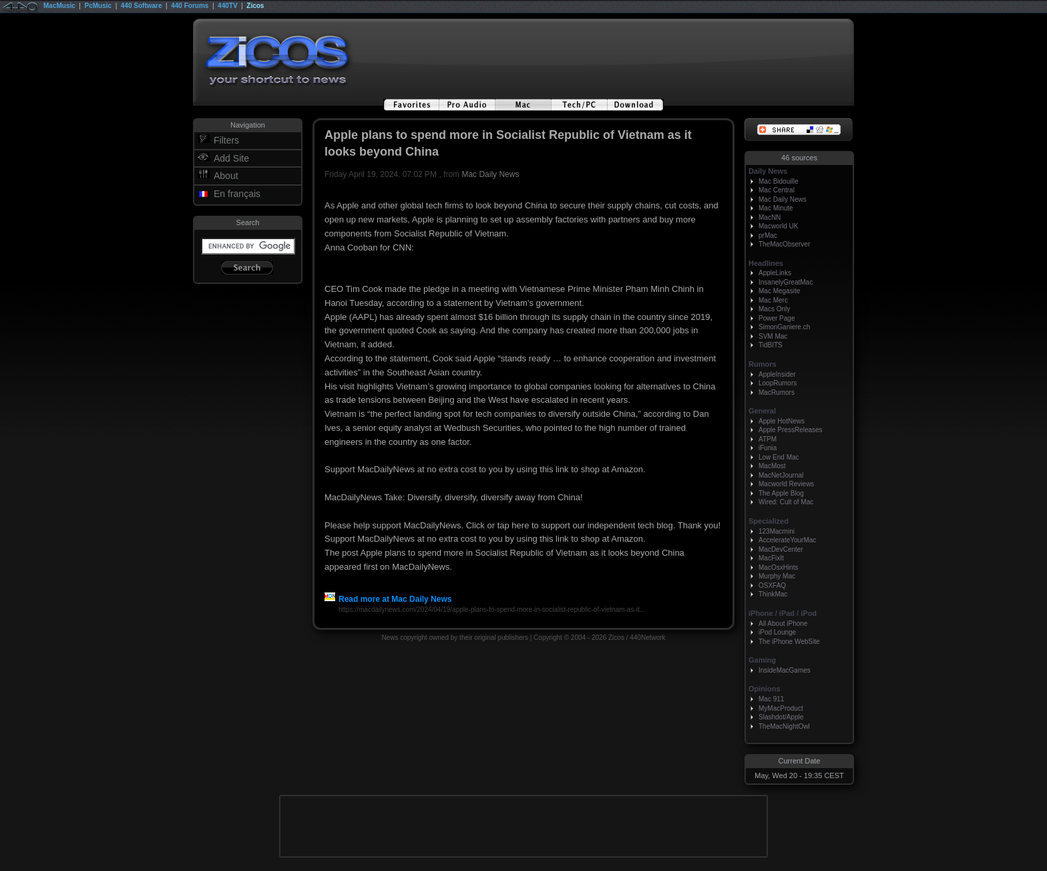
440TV (227, 5)
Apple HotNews (782, 421)
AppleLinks (775, 273)
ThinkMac (773, 594)
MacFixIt (771, 558)
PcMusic (98, 5)
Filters (226, 140)
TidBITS (771, 345)
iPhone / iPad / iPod (783, 613)
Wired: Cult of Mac (786, 502)
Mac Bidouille (778, 181)
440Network (647, 637)
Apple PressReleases (791, 429)
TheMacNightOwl (784, 726)
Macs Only (774, 309)
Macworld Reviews (786, 484)
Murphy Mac (777, 576)
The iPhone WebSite (789, 641)
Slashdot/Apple (781, 717)
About (226, 175)
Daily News (768, 171)
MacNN (770, 217)
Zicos (255, 5)
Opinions (765, 689)
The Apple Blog (781, 493)
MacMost (772, 466)
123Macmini (777, 531)
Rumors (763, 364)
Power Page (777, 318)
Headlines (766, 263)
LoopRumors (778, 383)
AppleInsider (777, 374)
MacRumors (777, 392)
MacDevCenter (781, 549)
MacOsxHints (778, 567)
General (762, 411)
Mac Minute (776, 208)
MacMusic (59, 5)
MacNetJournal (781, 475)
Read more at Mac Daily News (388, 599)
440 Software (141, 5)
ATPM (768, 439)
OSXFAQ (772, 585)
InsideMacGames (785, 670)
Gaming (762, 660)
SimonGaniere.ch (784, 327)
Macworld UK (778, 226)
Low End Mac (779, 457)
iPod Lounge (777, 632)
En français (237, 193)
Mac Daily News (490, 174)
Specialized (769, 521)
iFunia (768, 448)
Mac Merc (773, 300)
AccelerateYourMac (787, 540)
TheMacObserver (784, 244)
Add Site (231, 158)
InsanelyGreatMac (786, 282)
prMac (768, 235)
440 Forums (189, 5)
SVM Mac (773, 336)
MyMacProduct (781, 708)
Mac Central (777, 190)
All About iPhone (783, 623)
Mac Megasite (779, 291)
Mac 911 (771, 699)
